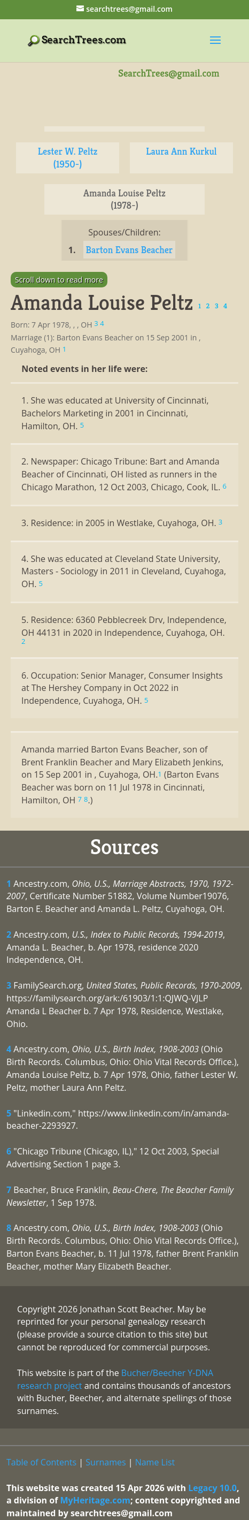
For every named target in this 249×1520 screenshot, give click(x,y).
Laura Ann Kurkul (181, 151)
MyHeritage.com (95, 1500)
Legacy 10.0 (212, 1488)
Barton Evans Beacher (129, 250)
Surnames (105, 1462)
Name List (155, 1462)
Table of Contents (41, 1462)
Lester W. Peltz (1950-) (68, 157)
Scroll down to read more (59, 280)
